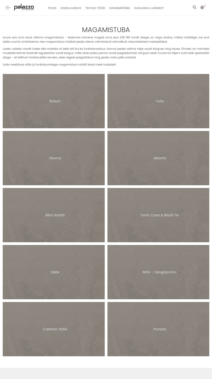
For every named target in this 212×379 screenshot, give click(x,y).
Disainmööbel (119, 8)
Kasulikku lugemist (149, 8)
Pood (52, 8)
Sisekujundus (71, 8)
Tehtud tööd (95, 8)
